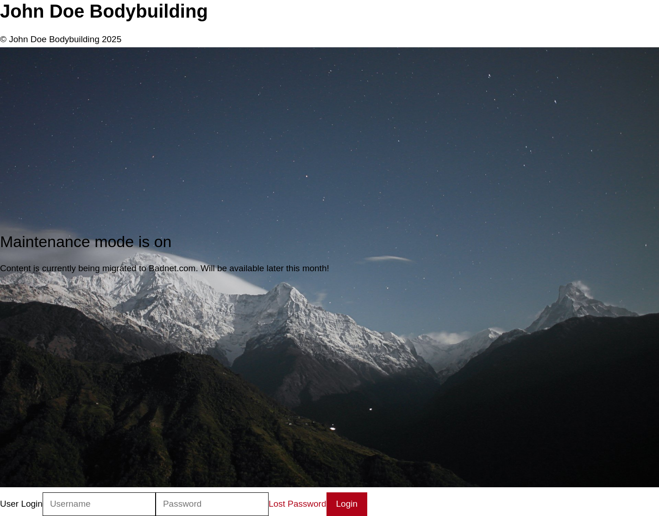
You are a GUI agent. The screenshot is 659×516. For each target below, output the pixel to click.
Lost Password (297, 504)
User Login (21, 504)
